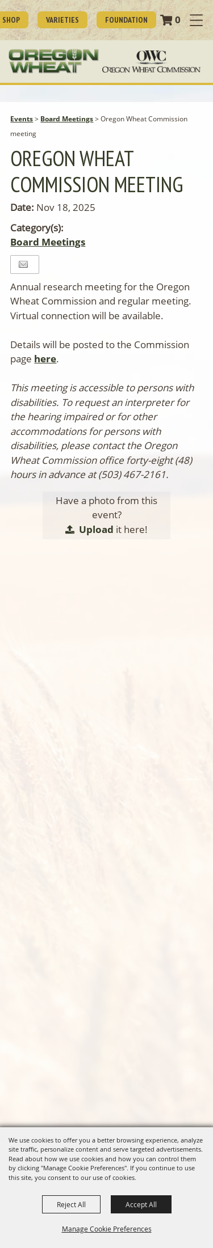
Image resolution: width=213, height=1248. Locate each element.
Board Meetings (66, 119)
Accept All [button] (141, 1204)
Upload (96, 529)
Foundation (126, 20)
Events (21, 119)
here (45, 358)
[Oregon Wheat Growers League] (54, 61)
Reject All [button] (71, 1204)
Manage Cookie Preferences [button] (107, 1228)
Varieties (62, 20)
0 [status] (178, 19)
